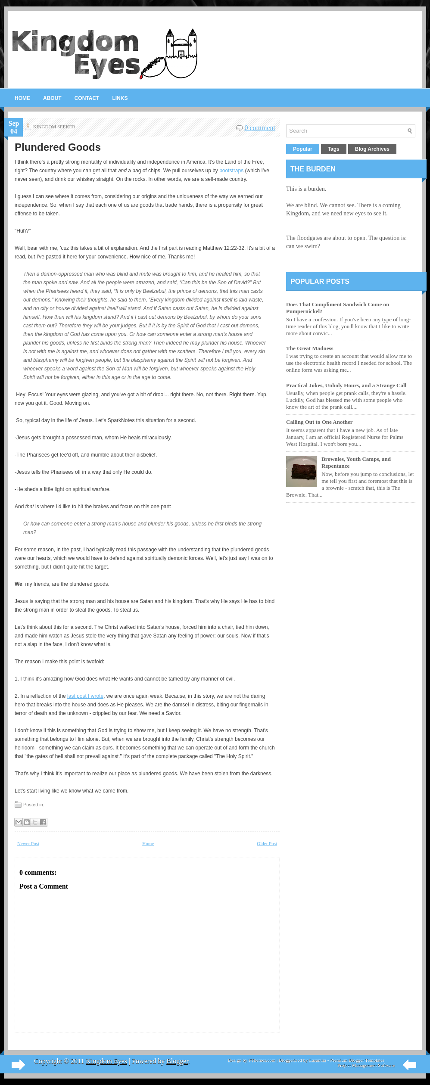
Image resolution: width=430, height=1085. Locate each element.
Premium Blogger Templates (357, 1060)
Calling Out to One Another (319, 422)
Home (22, 98)
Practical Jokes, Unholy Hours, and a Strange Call (346, 385)
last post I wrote (85, 696)
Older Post (267, 843)
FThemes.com (262, 1060)
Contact (87, 98)
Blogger (177, 1061)
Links (120, 98)
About (52, 98)
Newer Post (28, 843)
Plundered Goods (58, 147)
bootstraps (231, 171)
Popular (302, 149)
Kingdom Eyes (106, 1061)
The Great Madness (309, 348)
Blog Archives (372, 149)
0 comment (259, 127)
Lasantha (317, 1060)
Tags (334, 149)
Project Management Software (366, 1065)
